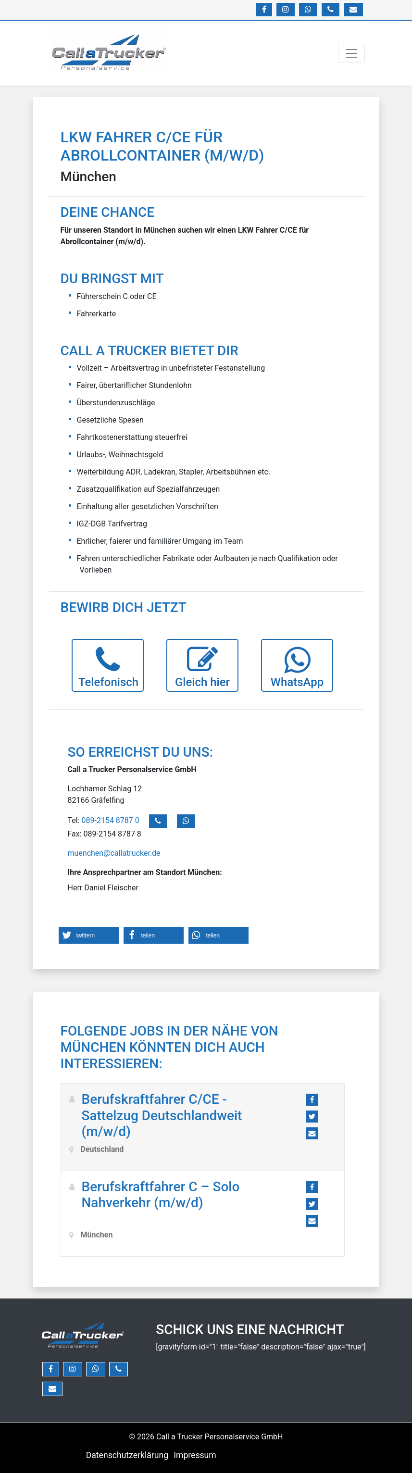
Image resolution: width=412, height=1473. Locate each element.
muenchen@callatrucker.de (114, 853)
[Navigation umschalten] (351, 53)
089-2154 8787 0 (111, 820)
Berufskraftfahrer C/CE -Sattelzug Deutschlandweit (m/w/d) (162, 1115)
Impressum (195, 1455)
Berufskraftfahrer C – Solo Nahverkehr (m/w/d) (161, 1195)
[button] (89, 935)
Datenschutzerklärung (127, 1455)
